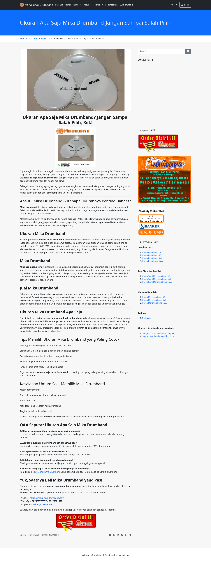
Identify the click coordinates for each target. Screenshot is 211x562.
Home (24, 38)
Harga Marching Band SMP (154, 300)
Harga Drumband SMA (152, 261)
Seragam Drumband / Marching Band (159, 333)
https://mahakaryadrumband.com (47, 497)
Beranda (59, 4)
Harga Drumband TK (151, 252)
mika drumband (41, 38)
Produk (86, 4)
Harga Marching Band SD (153, 297)
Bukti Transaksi (126, 4)
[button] (80, 4)
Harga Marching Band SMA (154, 303)
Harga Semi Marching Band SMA (157, 282)
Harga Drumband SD (151, 255)
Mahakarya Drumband (49, 471)
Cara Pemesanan (110, 4)
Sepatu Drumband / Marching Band (158, 336)
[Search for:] (162, 51)
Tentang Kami (71, 4)
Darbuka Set (147, 318)
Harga (97, 4)
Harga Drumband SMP (152, 258)
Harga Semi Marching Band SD (156, 276)
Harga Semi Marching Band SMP (156, 279)
